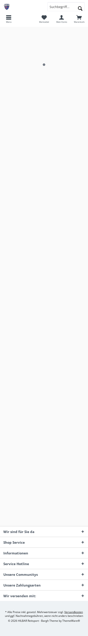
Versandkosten (73, 612)
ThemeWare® (71, 621)
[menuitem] (9, 19)
